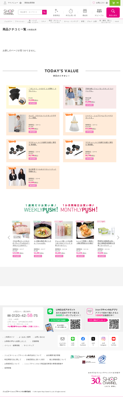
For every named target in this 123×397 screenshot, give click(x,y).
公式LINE (72, 344)
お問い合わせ (40, 337)
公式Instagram (103, 344)
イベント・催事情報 (12, 345)
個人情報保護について (57, 359)
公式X (93, 344)
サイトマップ (29, 345)
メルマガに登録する (62, 344)
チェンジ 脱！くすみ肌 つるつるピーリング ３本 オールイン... (63, 243)
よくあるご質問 (25, 337)
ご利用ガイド (9, 337)
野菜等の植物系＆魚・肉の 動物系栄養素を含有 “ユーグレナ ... (106, 243)
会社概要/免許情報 (53, 355)
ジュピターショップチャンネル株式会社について (22, 355)
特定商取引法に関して (12, 359)
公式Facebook (83, 344)
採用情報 (7, 368)
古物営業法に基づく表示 (35, 359)
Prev (10, 237)
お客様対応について (12, 364)
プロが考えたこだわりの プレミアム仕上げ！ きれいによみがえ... (21, 243)
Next (117, 237)
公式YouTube (113, 344)
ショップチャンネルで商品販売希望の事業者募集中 (43, 364)
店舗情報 (35, 341)
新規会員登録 (30, 3)
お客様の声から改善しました (15, 341)
